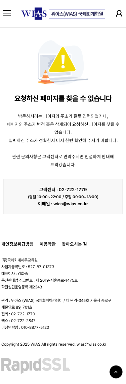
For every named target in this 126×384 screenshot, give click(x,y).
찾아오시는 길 (74, 244)
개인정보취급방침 (17, 244)
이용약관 (48, 244)
